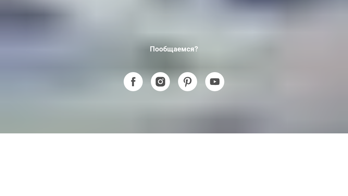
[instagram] (160, 81)
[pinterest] (187, 81)
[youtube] (214, 81)
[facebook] (133, 81)
